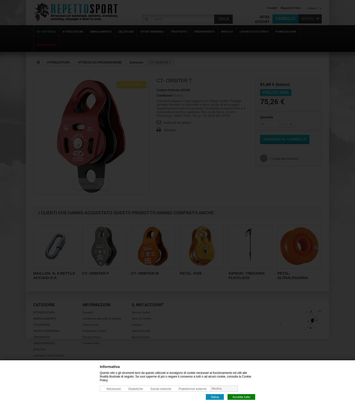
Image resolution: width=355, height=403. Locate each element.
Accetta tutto (241, 397)
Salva (215, 397)
